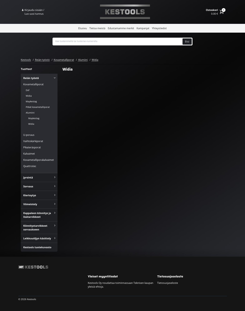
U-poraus (28, 135)
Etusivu (82, 28)
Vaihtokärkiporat (33, 141)
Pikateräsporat (32, 147)
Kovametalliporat (64, 60)
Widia (95, 60)
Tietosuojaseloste (167, 283)
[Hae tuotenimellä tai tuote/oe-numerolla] (117, 41)
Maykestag (31, 101)
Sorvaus (28, 186)
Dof (27, 90)
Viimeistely (30, 204)
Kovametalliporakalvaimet (38, 160)
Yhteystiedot (159, 28)
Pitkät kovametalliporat (38, 107)
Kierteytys (29, 195)
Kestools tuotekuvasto (37, 247)
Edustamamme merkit (121, 28)
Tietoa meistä (97, 28)
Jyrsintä (28, 177)
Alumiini (83, 60)
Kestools (125, 12)
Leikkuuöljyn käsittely (37, 238)
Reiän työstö (42, 60)
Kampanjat (143, 28)
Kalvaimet (29, 153)
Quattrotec (29, 166)
